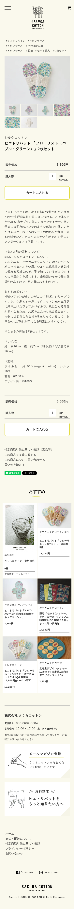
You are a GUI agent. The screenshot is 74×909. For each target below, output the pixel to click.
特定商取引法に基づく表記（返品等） (29, 449)
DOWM (64, 180)
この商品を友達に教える (21, 454)
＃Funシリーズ (35, 40)
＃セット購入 (42, 50)
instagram (51, 872)
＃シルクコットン (16, 40)
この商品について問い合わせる (25, 459)
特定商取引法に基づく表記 (23, 843)
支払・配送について (19, 838)
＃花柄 (29, 50)
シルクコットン (16, 137)
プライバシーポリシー (20, 848)
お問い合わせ (14, 853)
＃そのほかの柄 (34, 45)
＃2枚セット (60, 50)
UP (61, 176)
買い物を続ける (15, 464)
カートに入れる (37, 192)
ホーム (10, 833)
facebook (27, 872)
